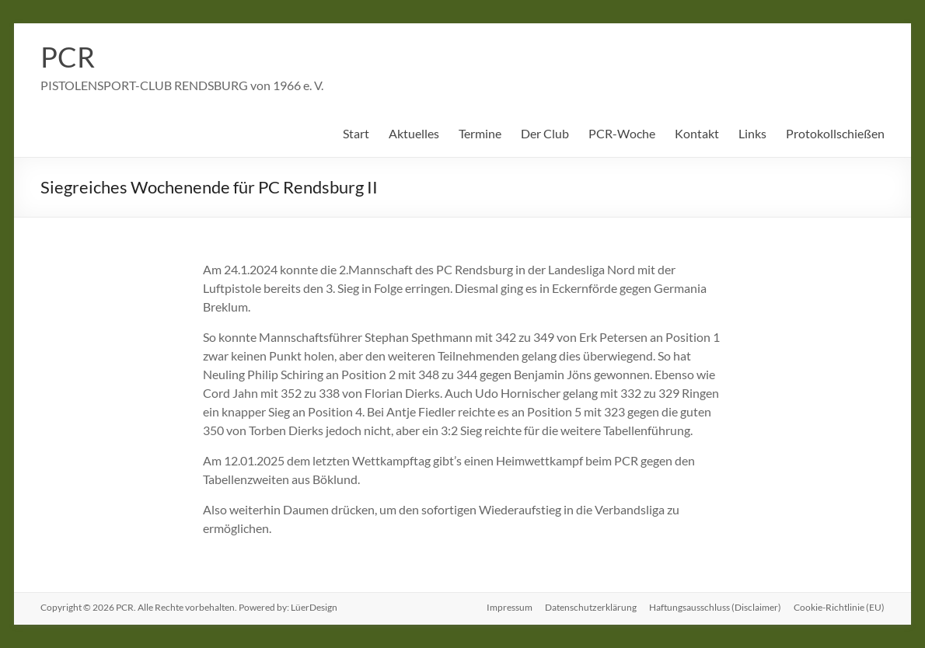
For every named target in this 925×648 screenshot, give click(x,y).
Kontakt (697, 133)
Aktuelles (414, 133)
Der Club (545, 133)
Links (752, 133)
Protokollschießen (835, 133)
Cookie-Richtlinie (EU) (839, 607)
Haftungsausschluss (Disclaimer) (715, 607)
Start (356, 133)
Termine (480, 133)
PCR (67, 57)
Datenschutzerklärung (591, 607)
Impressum (509, 607)
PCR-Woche (621, 133)
